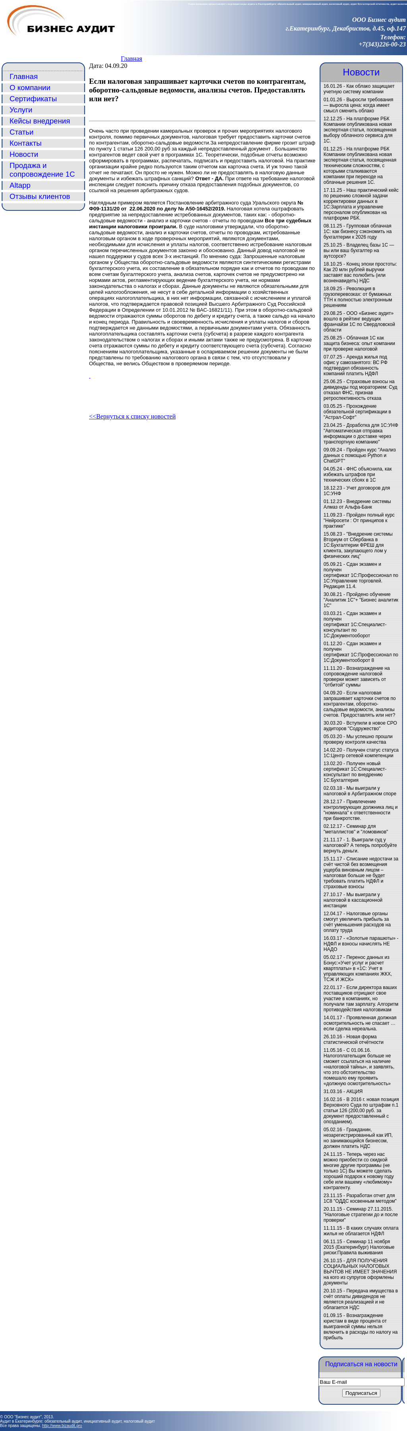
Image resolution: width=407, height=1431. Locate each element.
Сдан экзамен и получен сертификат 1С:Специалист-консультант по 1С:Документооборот (355, 624)
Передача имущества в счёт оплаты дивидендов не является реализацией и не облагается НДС (361, 1299)
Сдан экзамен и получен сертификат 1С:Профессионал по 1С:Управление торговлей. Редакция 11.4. (361, 575)
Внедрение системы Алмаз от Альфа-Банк (357, 504)
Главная (131, 58)
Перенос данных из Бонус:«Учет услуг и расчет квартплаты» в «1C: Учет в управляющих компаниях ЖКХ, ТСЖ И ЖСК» (358, 968)
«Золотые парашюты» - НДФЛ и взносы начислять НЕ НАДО (361, 943)
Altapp (20, 185)
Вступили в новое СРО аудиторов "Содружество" (360, 725)
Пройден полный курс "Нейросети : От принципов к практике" (359, 520)
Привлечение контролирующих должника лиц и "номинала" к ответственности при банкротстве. (360, 810)
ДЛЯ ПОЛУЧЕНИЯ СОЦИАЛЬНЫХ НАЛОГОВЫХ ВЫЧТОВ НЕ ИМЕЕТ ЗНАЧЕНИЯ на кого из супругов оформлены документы (360, 1272)
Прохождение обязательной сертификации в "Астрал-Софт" (357, 411)
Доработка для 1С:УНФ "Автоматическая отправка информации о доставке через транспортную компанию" (361, 433)
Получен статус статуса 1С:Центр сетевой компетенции (361, 752)
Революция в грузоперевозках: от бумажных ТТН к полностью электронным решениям (358, 297)
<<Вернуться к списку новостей (132, 416)
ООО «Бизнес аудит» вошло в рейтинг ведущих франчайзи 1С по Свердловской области (359, 321)
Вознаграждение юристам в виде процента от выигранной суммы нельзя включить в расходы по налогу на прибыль (360, 1326)
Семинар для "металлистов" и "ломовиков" (356, 829)
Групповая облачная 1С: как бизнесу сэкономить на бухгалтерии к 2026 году (357, 231)
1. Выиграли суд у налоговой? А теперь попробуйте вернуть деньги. (360, 845)
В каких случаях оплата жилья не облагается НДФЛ (361, 1230)
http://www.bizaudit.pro (62, 1425)
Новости (24, 154)
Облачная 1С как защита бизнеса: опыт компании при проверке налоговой (359, 343)
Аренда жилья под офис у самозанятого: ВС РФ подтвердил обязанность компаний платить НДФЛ (356, 365)
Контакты (26, 143)
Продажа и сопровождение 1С (42, 169)
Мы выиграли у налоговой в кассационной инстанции (353, 900)
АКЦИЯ (354, 1091)
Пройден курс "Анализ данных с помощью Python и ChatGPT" (360, 455)
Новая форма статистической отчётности (354, 1039)
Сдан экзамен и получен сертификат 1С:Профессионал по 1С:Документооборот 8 (361, 652)
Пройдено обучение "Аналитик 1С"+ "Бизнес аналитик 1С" (361, 600)
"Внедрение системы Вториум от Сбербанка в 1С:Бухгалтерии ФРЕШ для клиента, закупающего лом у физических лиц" (358, 545)
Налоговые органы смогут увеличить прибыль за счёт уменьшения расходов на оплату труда (357, 922)
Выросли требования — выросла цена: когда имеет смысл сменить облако (358, 105)
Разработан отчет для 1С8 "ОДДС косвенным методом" (360, 1198)
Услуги (21, 110)
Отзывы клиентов (40, 196)
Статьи (21, 132)
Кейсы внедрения (40, 121)
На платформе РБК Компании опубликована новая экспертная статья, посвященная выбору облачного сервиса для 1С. (360, 130)
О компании (30, 87)
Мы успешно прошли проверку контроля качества (358, 739)
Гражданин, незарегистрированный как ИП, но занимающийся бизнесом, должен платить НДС (358, 1138)
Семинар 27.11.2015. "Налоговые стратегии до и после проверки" (361, 1214)
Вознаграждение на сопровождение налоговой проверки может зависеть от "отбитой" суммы (357, 676)
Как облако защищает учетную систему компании (359, 88)
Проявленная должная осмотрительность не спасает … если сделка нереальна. (360, 1023)
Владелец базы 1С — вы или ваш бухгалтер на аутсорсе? (359, 250)
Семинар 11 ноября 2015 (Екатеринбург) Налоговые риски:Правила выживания (359, 1247)
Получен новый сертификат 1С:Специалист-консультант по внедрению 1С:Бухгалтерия (355, 772)
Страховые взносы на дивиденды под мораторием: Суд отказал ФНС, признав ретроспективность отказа (360, 390)
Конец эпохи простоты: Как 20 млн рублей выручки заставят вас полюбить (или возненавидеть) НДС (360, 272)
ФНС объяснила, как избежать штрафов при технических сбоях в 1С (357, 474)
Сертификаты (33, 98)
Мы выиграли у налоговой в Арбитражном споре (360, 790)
